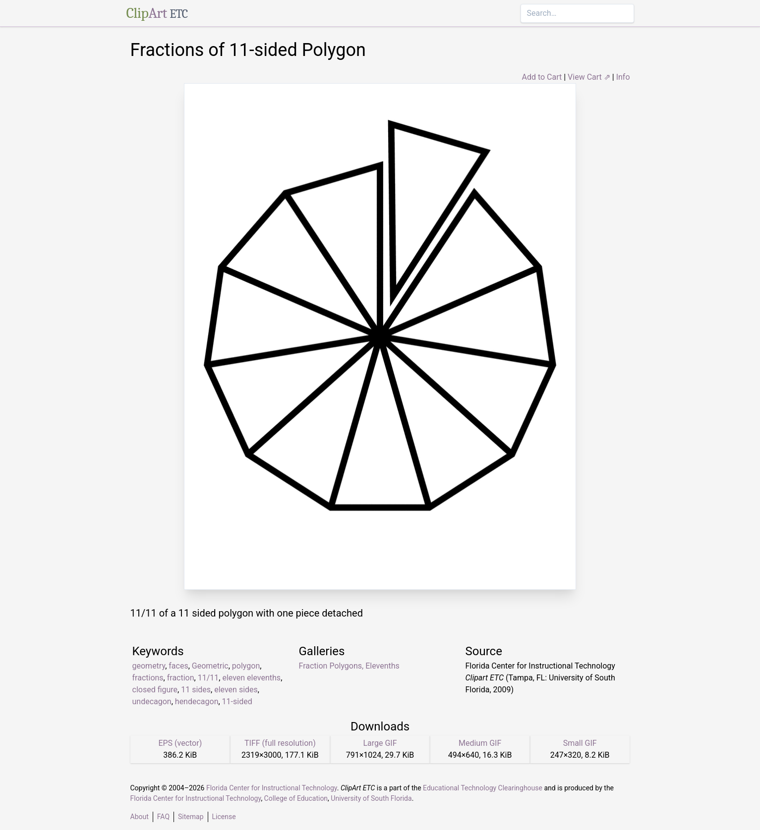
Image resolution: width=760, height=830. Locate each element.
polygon (246, 666)
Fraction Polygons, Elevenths (349, 666)
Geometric (210, 666)
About (139, 817)
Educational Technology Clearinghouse (482, 788)
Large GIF (380, 743)
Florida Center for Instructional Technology (271, 788)
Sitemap (190, 817)
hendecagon (197, 701)
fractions (148, 677)
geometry (149, 666)
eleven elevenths (251, 677)
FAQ (163, 817)
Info (623, 77)
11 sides (196, 689)
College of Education (296, 798)
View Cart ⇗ (589, 77)
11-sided (237, 701)
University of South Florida (371, 798)
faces (178, 666)
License (224, 817)
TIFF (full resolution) (280, 743)
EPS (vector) (180, 743)
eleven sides (236, 689)
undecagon (152, 701)
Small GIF (580, 743)
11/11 (208, 677)
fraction (180, 677)
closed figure (155, 689)
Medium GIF (480, 743)
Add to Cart (542, 77)
